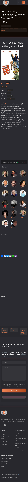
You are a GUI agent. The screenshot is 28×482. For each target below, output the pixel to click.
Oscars (2, 466)
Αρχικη (3, 26)
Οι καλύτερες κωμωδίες (4, 330)
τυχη (21, 103)
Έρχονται (6, 458)
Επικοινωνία (4, 477)
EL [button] (19, 2)
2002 (7, 83)
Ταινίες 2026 (4, 441)
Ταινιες (9, 26)
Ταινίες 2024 (4, 447)
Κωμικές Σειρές (13, 329)
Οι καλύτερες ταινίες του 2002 (23, 331)
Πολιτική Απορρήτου (13, 477)
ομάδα (11, 117)
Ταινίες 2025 (4, 444)
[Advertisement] (14, 144)
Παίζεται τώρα (4, 461)
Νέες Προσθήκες (5, 464)
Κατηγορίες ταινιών (5, 434)
